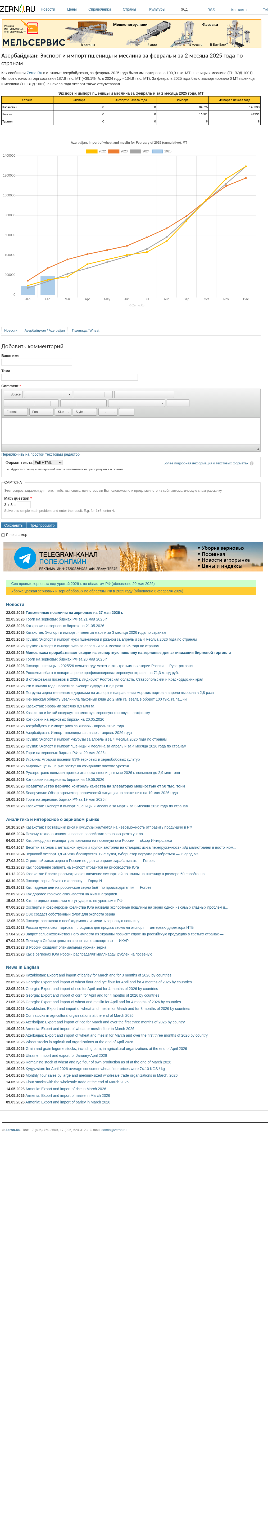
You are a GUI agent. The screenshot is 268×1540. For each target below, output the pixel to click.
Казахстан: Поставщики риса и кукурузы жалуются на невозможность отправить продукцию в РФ (109, 827)
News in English (22, 967)
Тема (5, 371)
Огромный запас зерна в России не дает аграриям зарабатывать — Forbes (90, 861)
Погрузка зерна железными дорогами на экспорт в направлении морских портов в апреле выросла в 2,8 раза (120, 692)
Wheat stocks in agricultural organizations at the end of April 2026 (79, 1042)
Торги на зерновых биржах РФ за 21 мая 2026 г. (66, 619)
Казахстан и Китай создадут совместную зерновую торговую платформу (88, 713)
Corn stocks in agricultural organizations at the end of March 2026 (80, 1015)
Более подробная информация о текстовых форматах (205, 463)
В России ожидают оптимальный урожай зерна (66, 947)
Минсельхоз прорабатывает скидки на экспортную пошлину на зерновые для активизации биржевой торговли (128, 652)
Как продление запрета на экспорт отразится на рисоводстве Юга (82, 867)
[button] (13, 394)
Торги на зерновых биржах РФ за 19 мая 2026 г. (66, 799)
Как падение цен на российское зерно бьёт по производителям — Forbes (88, 887)
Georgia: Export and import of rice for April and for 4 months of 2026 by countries (92, 989)
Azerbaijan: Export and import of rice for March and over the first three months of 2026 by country (105, 1022)
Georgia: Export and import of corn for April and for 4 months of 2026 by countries (92, 995)
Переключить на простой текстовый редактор (40, 454)
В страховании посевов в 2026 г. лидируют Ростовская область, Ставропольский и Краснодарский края (114, 679)
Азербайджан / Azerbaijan (45, 330)
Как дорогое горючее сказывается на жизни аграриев (71, 894)
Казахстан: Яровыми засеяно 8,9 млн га (60, 706)
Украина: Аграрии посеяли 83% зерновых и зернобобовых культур (83, 759)
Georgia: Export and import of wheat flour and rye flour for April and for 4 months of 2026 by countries (109, 982)
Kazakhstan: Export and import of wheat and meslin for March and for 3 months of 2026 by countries (108, 1008)
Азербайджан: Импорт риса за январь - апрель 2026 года (75, 726)
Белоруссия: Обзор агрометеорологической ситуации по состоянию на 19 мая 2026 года (102, 793)
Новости (53, 9)
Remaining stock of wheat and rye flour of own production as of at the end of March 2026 (98, 1062)
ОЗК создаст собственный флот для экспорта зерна (70, 914)
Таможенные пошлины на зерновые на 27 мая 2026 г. (74, 612)
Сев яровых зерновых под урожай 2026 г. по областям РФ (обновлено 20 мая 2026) (80, 584)
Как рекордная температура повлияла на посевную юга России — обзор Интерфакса (99, 840)
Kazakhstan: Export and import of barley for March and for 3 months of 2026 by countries (98, 975)
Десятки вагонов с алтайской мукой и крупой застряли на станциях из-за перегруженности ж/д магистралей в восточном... (131, 847)
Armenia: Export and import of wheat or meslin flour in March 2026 (79, 1029)
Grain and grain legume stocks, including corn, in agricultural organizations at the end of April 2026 (106, 1048)
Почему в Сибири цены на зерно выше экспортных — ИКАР (77, 941)
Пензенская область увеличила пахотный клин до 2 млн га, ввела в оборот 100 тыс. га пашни (106, 699)
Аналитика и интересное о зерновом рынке (52, 819)
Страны (135, 9)
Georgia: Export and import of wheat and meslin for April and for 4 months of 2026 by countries (103, 1002)
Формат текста (19, 462)
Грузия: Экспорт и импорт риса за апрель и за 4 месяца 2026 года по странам (93, 646)
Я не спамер (16, 535)
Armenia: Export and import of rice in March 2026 (65, 1089)
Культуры (163, 9)
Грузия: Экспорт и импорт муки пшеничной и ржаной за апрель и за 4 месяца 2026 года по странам (111, 639)
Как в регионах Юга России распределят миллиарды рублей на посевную (89, 954)
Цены (76, 9)
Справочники (104, 9)
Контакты (239, 10)
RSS (211, 10)
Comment (11, 386)
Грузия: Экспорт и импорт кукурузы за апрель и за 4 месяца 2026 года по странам (96, 739)
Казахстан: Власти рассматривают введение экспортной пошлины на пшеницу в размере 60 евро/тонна (115, 874)
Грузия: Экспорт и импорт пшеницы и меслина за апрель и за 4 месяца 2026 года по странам (106, 746)
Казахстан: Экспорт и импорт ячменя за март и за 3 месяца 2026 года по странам (96, 632)
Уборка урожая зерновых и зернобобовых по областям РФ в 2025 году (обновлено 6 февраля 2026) (94, 591)
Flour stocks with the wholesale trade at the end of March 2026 (77, 1082)
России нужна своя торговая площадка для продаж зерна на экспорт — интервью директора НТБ (110, 927)
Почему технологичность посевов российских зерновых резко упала (84, 834)
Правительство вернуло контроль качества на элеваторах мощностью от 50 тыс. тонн (105, 786)
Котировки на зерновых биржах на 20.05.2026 (65, 719)
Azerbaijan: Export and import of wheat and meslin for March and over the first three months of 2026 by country (116, 1035)
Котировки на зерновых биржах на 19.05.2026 (65, 779)
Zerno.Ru (34, 73)
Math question (18, 498)
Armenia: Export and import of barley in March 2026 (67, 1102)
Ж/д (184, 9)
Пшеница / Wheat (85, 330)
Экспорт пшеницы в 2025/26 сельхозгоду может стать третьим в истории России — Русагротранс (109, 666)
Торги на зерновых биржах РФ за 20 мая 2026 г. (66, 659)
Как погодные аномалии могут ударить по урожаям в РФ (74, 901)
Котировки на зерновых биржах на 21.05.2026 (65, 626)
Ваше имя (10, 356)
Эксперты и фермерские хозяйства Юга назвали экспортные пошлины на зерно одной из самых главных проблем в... (127, 907)
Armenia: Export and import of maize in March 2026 (67, 1095)
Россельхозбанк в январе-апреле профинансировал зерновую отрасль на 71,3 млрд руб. (102, 673)
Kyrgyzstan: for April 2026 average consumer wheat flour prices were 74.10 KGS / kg (95, 1069)
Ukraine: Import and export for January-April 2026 (66, 1055)
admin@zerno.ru (114, 1130)
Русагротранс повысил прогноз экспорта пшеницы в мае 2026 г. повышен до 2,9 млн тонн (103, 773)
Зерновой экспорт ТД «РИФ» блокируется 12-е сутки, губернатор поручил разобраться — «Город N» (112, 854)
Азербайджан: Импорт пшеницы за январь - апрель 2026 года (79, 733)
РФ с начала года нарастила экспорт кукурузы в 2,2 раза (74, 686)
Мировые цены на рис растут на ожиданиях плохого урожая (77, 766)
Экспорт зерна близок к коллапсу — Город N (64, 881)
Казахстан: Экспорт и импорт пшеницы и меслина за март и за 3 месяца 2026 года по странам (107, 806)
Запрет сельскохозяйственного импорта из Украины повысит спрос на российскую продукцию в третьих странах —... (126, 934)
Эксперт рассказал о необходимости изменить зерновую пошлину (82, 921)
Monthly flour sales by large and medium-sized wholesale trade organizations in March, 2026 (102, 1075)
